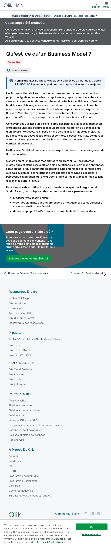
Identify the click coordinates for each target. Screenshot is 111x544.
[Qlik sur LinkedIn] (92, 513)
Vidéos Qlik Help (19, 298)
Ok (91, 526)
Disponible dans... (20, 70)
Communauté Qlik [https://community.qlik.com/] (67, 513)
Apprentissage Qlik (20, 313)
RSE (11, 466)
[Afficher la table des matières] (7, 15)
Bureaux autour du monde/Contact (30, 495)
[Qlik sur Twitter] (85, 513)
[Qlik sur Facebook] (99, 513)
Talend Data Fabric (20, 354)
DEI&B (12, 470)
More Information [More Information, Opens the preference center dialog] (91, 534)
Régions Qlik (16, 439)
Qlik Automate (17, 384)
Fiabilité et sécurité (20, 405)
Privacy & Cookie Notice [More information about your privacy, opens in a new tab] (51, 542)
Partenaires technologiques (25, 429)
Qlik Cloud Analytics (20, 369)
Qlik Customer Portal (21, 317)
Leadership (15, 461)
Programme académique (24, 475)
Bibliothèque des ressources (26, 322)
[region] (55, 532)
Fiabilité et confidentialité (24, 410)
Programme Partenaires (23, 480)
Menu (106, 6)
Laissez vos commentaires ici (28, 258)
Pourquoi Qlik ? (18, 400)
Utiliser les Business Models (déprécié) (74, 15)
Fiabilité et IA (16, 415)
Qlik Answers (17, 374)
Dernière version (88, 40)
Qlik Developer (18, 303)
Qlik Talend (15, 345)
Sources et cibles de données (27, 434)
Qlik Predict (16, 379)
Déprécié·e (14, 62)
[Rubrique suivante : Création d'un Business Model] (82, 274)
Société (13, 456)
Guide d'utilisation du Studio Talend (31, 15)
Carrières (14, 485)
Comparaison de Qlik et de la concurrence (34, 425)
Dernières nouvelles (21, 490)
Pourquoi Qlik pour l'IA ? (23, 420)
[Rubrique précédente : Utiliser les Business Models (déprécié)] (28, 274)
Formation (15, 308)
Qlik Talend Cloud (19, 350)
